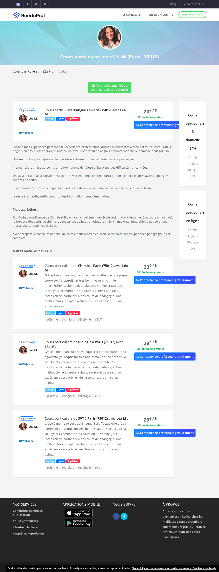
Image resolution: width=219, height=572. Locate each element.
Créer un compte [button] (161, 14)
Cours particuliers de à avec (86, 418)
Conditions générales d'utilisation (28, 513)
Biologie (192, 170)
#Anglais (68, 319)
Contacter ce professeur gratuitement (165, 125)
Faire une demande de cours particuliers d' (110, 87)
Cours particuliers (25, 71)
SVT (192, 176)
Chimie (193, 157)
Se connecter (132, 14)
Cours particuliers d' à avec (85, 112)
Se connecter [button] (193, 4)
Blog (173, 4)
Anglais (193, 164)
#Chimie (52, 319)
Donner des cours (192, 14)
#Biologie (84, 319)
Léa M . (47, 71)
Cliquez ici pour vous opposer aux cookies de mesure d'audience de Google (174, 568)
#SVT (98, 319)
